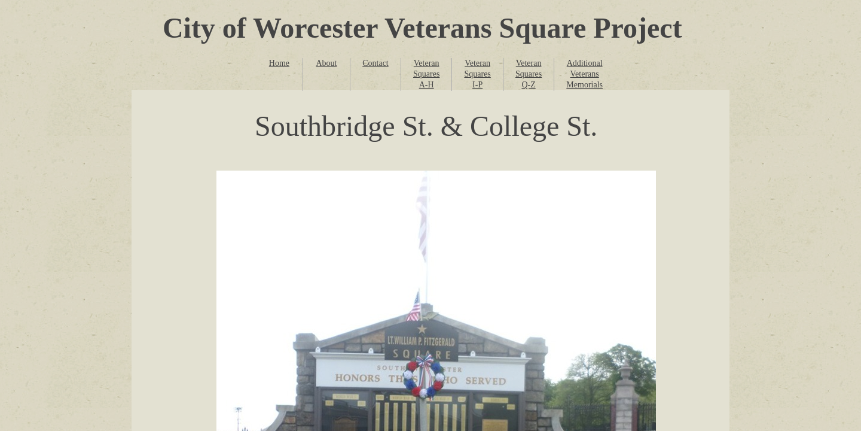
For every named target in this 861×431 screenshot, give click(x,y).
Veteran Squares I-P (477, 74)
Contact (375, 63)
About (326, 63)
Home (279, 63)
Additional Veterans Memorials (584, 74)
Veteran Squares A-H (426, 74)
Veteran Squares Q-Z (528, 74)
